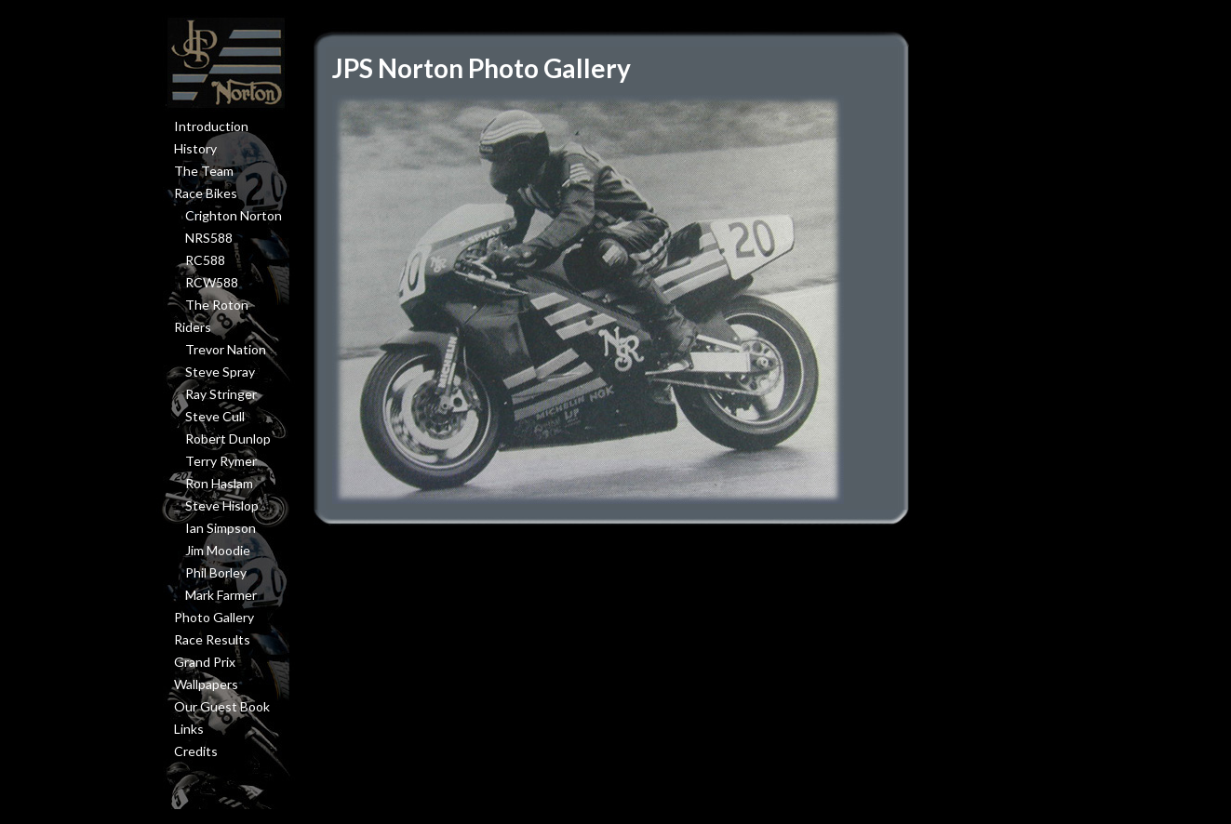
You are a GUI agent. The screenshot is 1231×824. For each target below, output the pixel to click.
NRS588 (209, 238)
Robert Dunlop (228, 438)
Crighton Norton (233, 215)
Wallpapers (206, 684)
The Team (204, 171)
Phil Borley (216, 572)
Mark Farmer (221, 595)
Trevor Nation (225, 349)
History (195, 148)
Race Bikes (205, 193)
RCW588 (211, 282)
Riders (192, 327)
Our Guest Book (222, 706)
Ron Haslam (219, 483)
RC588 (205, 260)
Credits (196, 751)
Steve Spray (220, 371)
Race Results (212, 639)
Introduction (211, 126)
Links (189, 729)
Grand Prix (204, 662)
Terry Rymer (221, 461)
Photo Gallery (214, 617)
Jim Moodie (217, 550)
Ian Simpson (220, 528)
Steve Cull (215, 416)
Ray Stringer (221, 394)
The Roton (216, 304)
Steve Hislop (222, 505)
